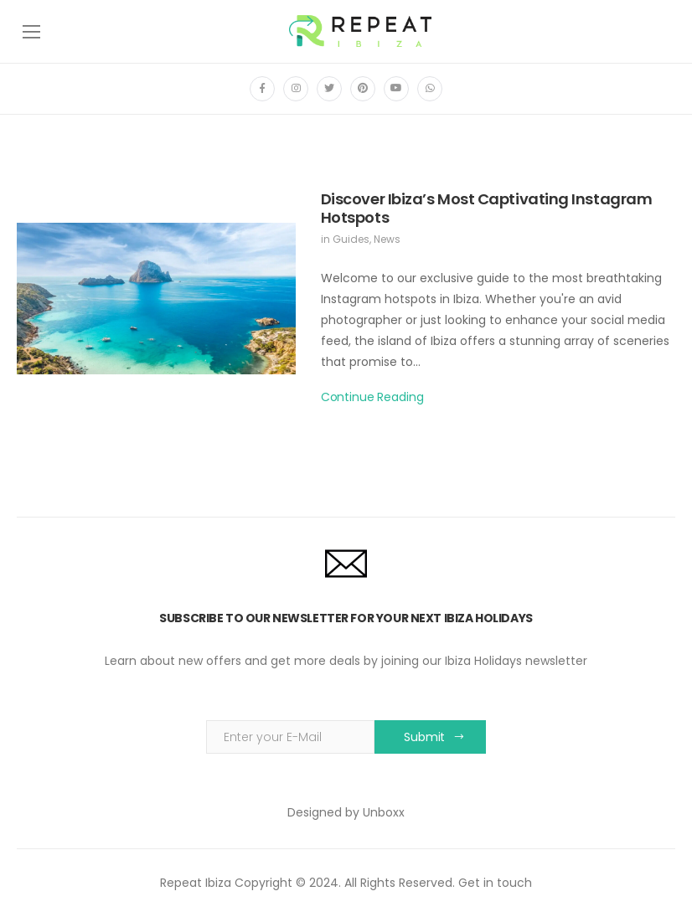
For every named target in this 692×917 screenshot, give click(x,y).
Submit (424, 737)
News (387, 239)
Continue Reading (372, 397)
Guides (351, 239)
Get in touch (495, 882)
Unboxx (384, 812)
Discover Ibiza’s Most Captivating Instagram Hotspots (487, 208)
